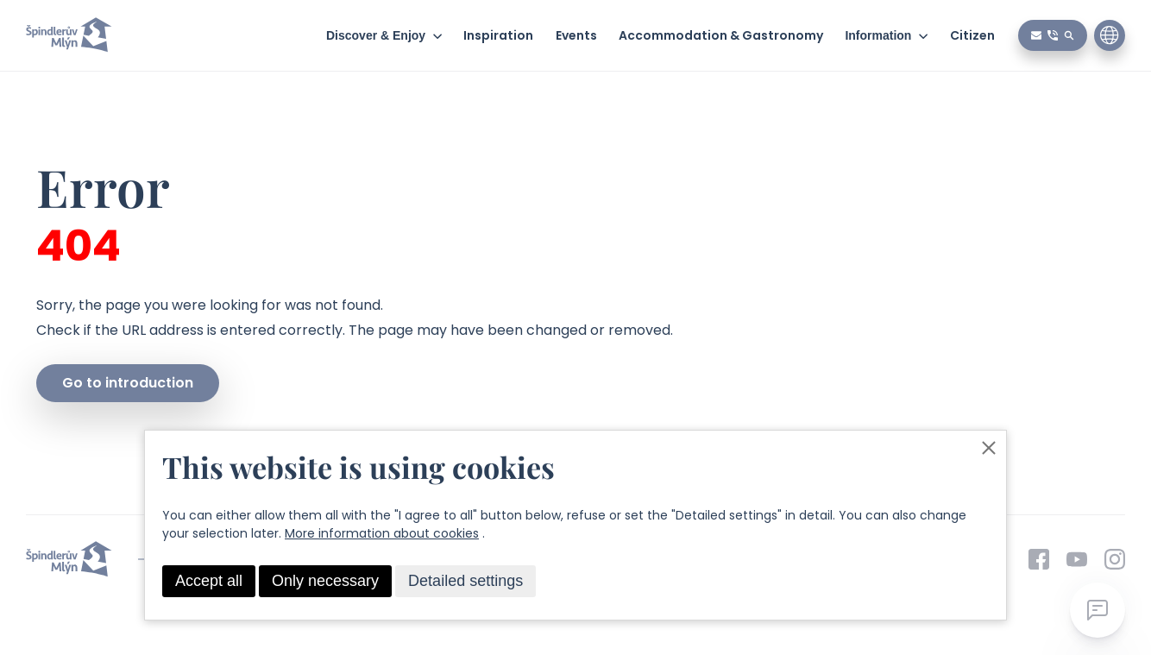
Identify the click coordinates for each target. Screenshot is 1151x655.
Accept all (208, 580)
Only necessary (325, 580)
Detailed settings (465, 580)
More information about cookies (382, 533)
